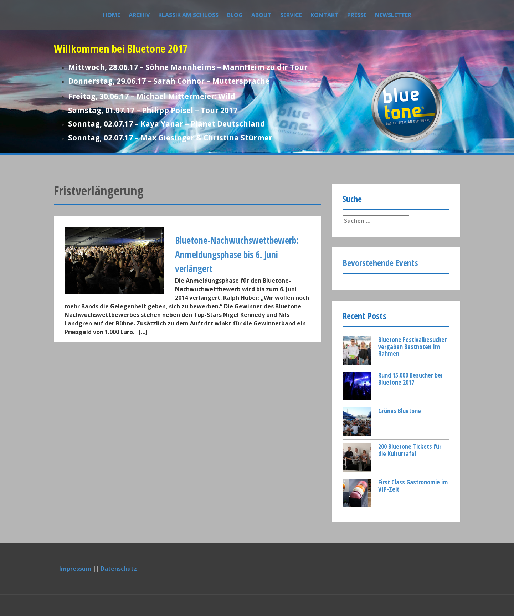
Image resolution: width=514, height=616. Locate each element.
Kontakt (324, 15)
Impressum (75, 569)
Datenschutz (119, 569)
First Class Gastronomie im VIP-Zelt (413, 485)
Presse (356, 15)
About (261, 15)
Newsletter (393, 15)
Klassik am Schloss (188, 15)
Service (291, 15)
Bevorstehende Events (380, 262)
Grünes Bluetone (399, 410)
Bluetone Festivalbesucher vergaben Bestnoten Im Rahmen (412, 346)
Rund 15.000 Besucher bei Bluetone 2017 (410, 378)
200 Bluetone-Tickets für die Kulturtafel (409, 450)
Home (111, 15)
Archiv (139, 15)
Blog (235, 15)
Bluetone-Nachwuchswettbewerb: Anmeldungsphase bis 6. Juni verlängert (236, 254)
